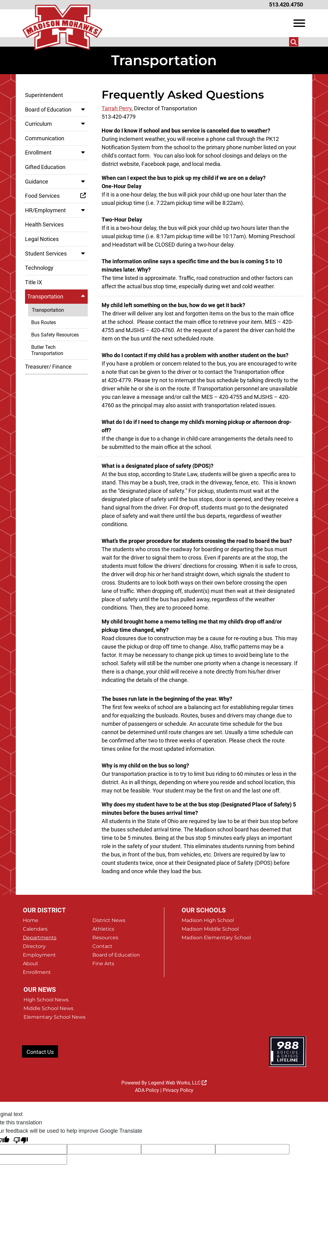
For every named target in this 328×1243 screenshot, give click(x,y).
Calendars (35, 929)
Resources (105, 938)
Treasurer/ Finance (48, 366)
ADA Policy (147, 1090)
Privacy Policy (178, 1090)
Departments (40, 938)
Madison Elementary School (216, 938)
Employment (39, 955)
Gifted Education (45, 167)
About (30, 963)
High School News (46, 1000)
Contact (102, 946)
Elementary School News (54, 1017)
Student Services (56, 253)
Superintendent (44, 95)
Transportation (57, 296)
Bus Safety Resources (55, 335)
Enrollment (56, 152)
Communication (44, 138)
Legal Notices (42, 239)
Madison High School (208, 920)
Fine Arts (103, 963)
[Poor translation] (20, 1139)
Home (30, 920)
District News (108, 920)
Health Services (44, 224)
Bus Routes (43, 322)
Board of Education (56, 109)
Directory (34, 946)
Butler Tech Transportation (47, 350)
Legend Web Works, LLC (177, 1083)
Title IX (33, 282)
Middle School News (48, 1008)
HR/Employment (56, 210)
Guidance (56, 181)
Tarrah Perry (117, 108)
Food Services (56, 195)
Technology (39, 267)
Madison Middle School (210, 929)
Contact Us (40, 1052)
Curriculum (56, 123)
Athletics (103, 929)
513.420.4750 (286, 4)
